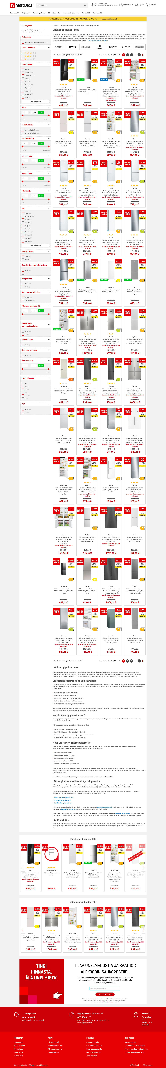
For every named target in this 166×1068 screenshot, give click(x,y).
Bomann (29, 85)
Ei (27, 273)
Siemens (29, 72)
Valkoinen (29, 216)
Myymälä (146, 1013)
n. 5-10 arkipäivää (32, 133)
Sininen (28, 235)
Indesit (28, 91)
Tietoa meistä (53, 1042)
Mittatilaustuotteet (93, 1052)
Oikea (28, 256)
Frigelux (28, 88)
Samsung (29, 94)
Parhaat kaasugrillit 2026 (135, 1052)
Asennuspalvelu (92, 1042)
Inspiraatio (129, 1038)
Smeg (28, 79)
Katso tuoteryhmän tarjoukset (36, 42)
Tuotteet (13, 13)
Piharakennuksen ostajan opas (136, 1049)
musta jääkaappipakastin (105, 807)
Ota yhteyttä (28, 1017)
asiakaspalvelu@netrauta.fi (33, 1020)
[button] (35, 101)
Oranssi (28, 241)
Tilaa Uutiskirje (105, 994)
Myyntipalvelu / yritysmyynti (90, 1013)
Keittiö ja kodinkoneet (67, 26)
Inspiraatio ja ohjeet (71, 13)
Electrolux (29, 76)
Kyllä (28, 270)
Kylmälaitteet (79, 26)
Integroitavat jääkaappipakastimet (33, 30)
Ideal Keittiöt (91, 1056)
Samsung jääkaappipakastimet (63, 797)
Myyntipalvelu (54, 13)
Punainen (29, 232)
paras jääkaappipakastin (122, 813)
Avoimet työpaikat (55, 1045)
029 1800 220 (84, 1017)
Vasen (28, 260)
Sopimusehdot (53, 1052)
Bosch (28, 69)
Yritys (50, 1038)
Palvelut (90, 1038)
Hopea (28, 223)
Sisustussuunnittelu (94, 1049)
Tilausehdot (18, 1049)
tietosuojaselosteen (108, 1002)
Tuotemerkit (97, 13)
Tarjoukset (26, 13)
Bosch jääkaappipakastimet (62, 803)
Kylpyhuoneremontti (94, 1045)
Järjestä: (57, 55)
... (135, 55)
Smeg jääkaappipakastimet (62, 800)
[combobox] (62, 5)
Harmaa (28, 238)
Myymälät (86, 13)
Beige (27, 226)
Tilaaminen (18, 1038)
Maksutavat (18, 1042)
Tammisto (147, 1017)
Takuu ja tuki (18, 1052)
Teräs (28, 213)
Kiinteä (28, 297)
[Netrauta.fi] (21, 5)
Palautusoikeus (20, 1045)
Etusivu (55, 26)
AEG (27, 97)
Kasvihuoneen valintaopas (135, 1045)
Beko (28, 82)
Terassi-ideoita (130, 1042)
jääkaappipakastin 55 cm (69, 809)
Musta (28, 220)
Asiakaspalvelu (39, 13)
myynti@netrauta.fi (84, 1023)
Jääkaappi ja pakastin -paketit (32, 32)
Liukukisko (30, 300)
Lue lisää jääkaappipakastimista (98, 41)
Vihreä (28, 229)
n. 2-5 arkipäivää (32, 130)
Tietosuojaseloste (55, 1049)
